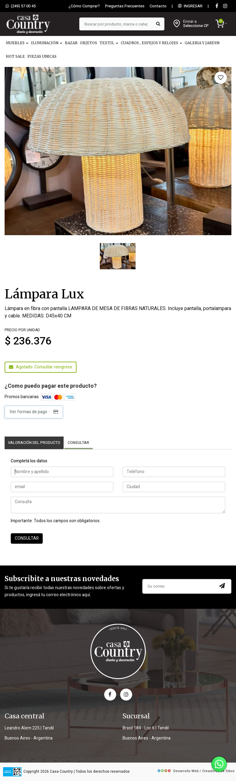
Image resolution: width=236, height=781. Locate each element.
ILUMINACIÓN (46, 43)
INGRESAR (190, 6)
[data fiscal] (12, 771)
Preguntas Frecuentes (124, 6)
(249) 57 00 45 (21, 6)
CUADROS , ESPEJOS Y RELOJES (151, 43)
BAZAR (71, 43)
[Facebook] (217, 6)
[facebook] (110, 695)
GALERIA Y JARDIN (202, 43)
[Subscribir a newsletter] (222, 586)
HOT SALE (15, 56)
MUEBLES (17, 43)
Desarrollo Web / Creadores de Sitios (195, 771)
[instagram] (225, 6)
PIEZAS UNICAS (42, 56)
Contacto (158, 6)
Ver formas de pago (34, 412)
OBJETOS (88, 43)
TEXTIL (109, 43)
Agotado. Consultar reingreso (40, 367)
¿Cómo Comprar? (84, 6)
